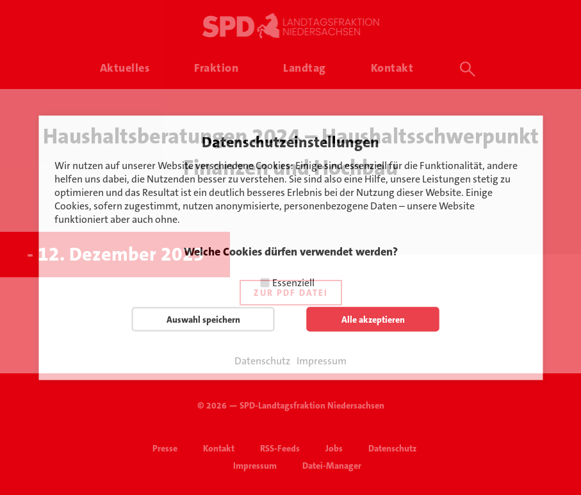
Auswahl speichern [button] (203, 319)
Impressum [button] (322, 360)
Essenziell (293, 282)
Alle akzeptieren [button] (373, 319)
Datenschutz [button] (262, 360)
